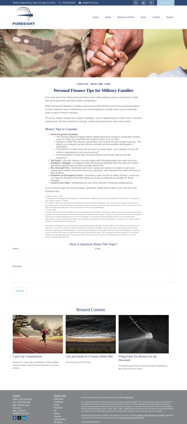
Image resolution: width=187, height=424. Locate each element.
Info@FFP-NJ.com (88, 3)
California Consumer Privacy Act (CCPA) (150, 415)
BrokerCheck (129, 397)
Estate (56, 405)
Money (57, 413)
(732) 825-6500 (67, 3)
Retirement (58, 399)
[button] (96, 17)
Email (97, 248)
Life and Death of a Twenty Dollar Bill (89, 356)
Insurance (58, 408)
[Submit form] (20, 291)
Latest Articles (60, 419)
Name (16, 248)
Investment (58, 402)
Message (17, 266)
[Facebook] (151, 3)
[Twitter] (136, 3)
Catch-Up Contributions (27, 356)
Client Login (166, 3)
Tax (55, 410)
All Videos (58, 422)
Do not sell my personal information (132, 417)
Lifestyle (57, 416)
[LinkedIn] (143, 3)
